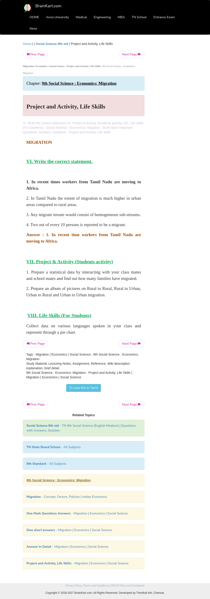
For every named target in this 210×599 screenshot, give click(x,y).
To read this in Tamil (83, 388)
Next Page (131, 54)
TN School (139, 17)
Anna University (57, 17)
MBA (121, 17)
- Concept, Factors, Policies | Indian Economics (66, 497)
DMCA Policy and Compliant (127, 585)
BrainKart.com (48, 6)
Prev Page (35, 54)
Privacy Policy (74, 585)
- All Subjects (53, 447)
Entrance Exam (164, 17)
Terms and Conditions (96, 585)
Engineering (102, 17)
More (33, 28)
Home (27, 44)
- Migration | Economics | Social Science (77, 513)
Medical (81, 17)
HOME (34, 17)
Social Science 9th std (52, 44)
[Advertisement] (169, 109)
